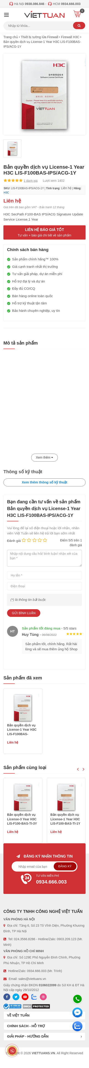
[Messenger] (77, 1012)
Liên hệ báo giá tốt (44, 233)
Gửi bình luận (24, 613)
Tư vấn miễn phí (45, 880)
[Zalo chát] (77, 1026)
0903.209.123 (66, 939)
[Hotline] (77, 999)
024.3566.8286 (24, 939)
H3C (6, 192)
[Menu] (6, 15)
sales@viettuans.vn (32, 979)
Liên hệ (66, 188)
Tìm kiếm (79, 25)
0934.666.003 (36, 971)
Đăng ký (65, 866)
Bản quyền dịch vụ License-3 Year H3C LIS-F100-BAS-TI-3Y (65, 819)
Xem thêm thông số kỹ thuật (44, 482)
